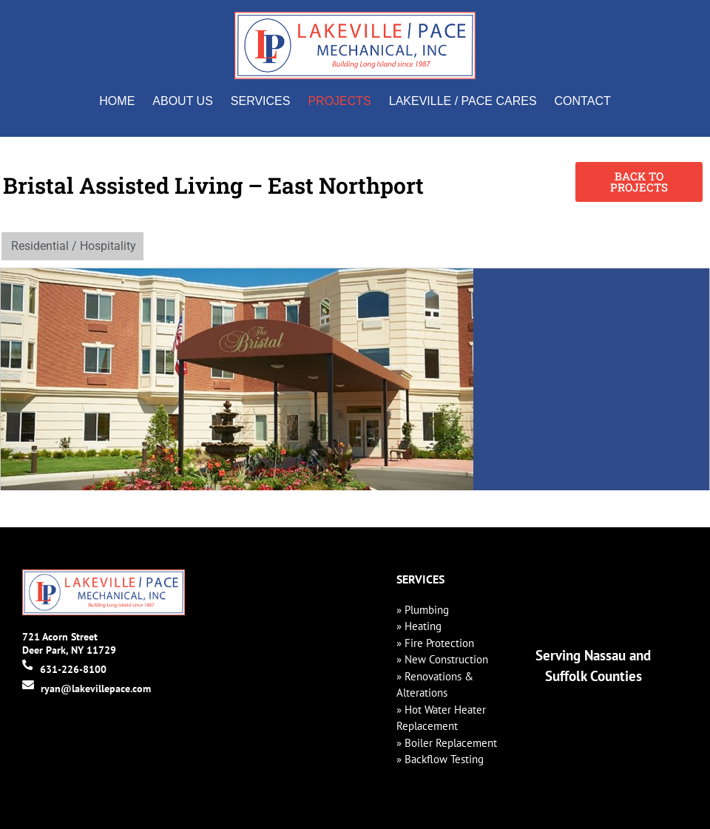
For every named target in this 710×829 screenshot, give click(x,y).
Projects (339, 101)
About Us (182, 101)
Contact (583, 101)
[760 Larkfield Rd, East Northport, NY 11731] (591, 379)
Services (261, 101)
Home (117, 101)
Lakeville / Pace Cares (463, 101)
